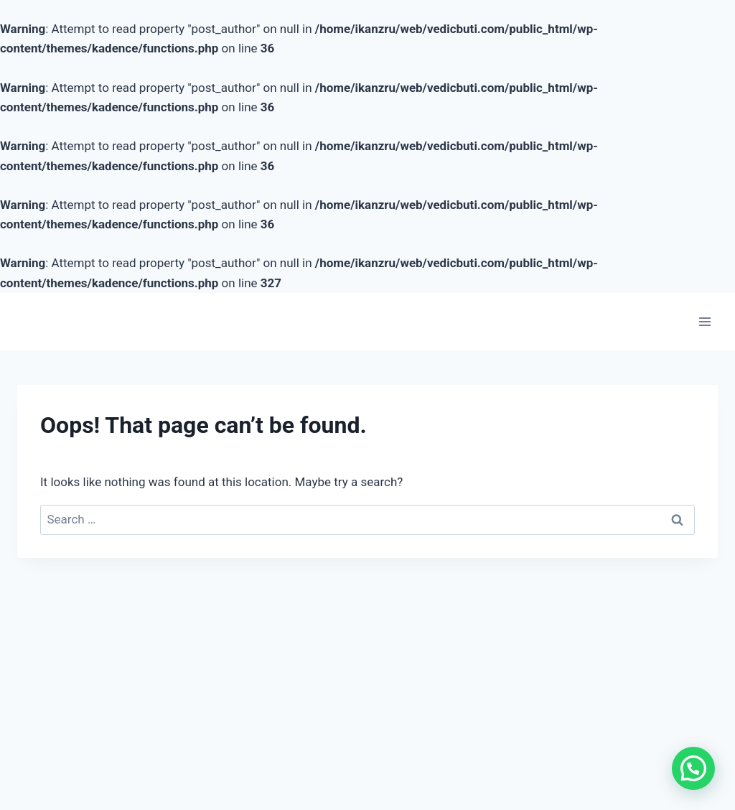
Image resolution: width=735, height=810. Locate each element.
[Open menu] (704, 321)
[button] (693, 767)
